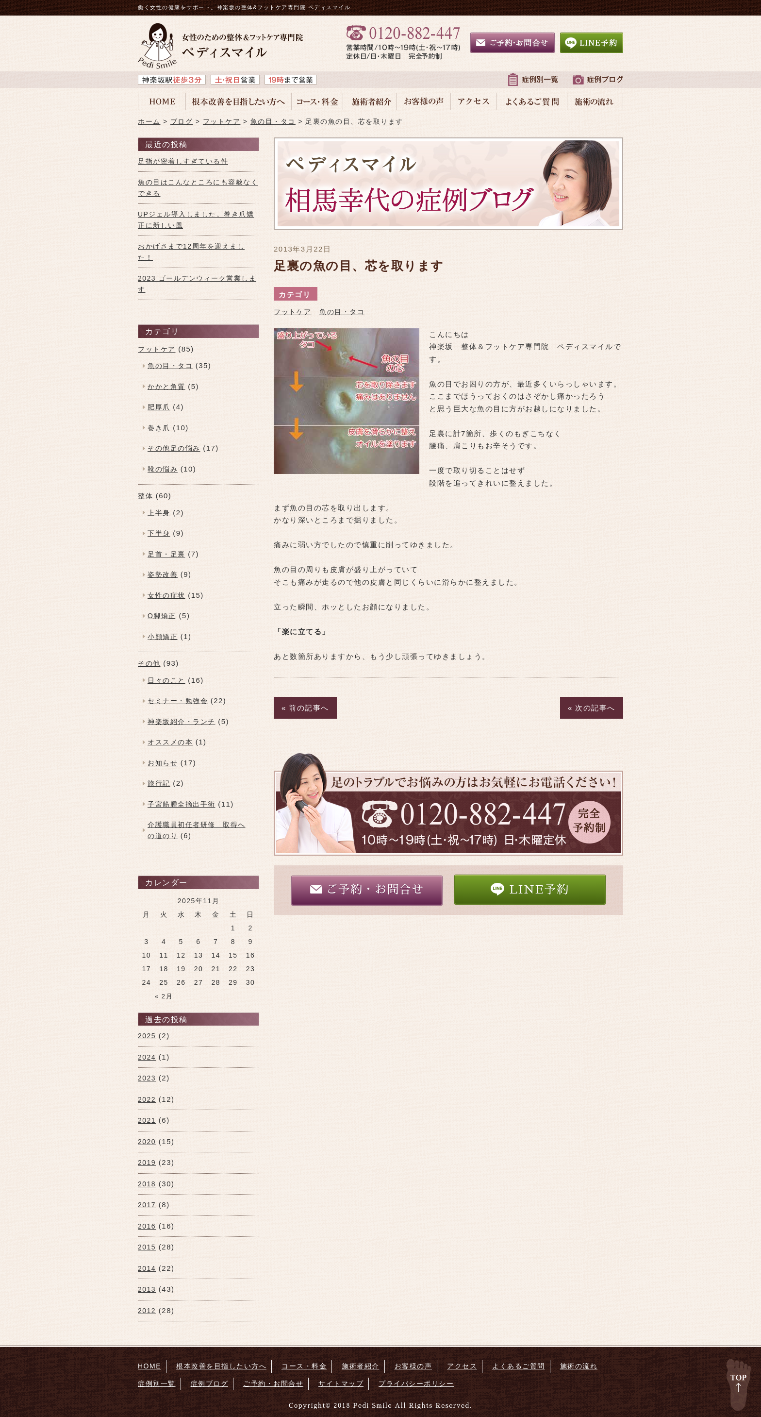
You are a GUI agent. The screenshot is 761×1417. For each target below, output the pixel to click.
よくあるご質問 (518, 1366)
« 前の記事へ (305, 708)
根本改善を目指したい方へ (221, 1366)
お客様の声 (413, 1366)
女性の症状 (166, 595)
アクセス (462, 1366)
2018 (147, 1184)
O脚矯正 (162, 616)
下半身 (159, 533)
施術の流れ (579, 1366)
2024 (147, 1057)
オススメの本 (170, 742)
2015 (147, 1247)
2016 (147, 1226)
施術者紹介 (361, 1366)
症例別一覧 (157, 1383)
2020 (147, 1142)
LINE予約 (530, 889)
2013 (147, 1289)
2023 (147, 1078)
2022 (147, 1099)
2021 (147, 1120)
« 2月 (164, 996)
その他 (149, 663)
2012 (147, 1311)
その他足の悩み (174, 448)
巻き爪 (159, 428)
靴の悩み (163, 469)
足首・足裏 (166, 554)
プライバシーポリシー (416, 1383)
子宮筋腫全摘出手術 (181, 804)
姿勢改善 (163, 574)
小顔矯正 (163, 637)
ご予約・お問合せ (367, 889)
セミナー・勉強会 (178, 701)
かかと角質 (166, 386)
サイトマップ (341, 1383)
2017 (147, 1205)
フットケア (293, 312)
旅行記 (159, 783)
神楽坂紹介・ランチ (181, 721)
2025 (147, 1036)
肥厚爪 (159, 407)
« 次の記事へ (591, 708)
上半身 (159, 513)
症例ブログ (210, 1383)
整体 (145, 496)
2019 (147, 1162)
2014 (147, 1268)
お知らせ (163, 763)
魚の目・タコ (341, 312)
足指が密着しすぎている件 (183, 161)
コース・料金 (304, 1366)
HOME (149, 1366)
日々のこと (166, 680)
